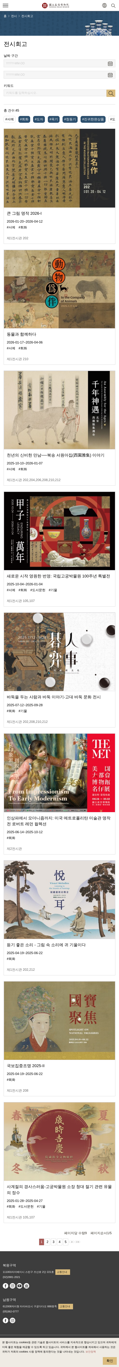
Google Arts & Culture (26, 1286)
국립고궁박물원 (55, 5)
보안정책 (91, 1351)
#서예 (9, 119)
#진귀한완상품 (93, 119)
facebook (5, 1286)
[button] (104, 5)
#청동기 (70, 119)
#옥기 (53, 119)
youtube (19, 1286)
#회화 (24, 119)
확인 (109, 1361)
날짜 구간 (11, 56)
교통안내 (62, 1271)
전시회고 (27, 16)
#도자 (39, 119)
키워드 (9, 86)
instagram (12, 1286)
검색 (110, 93)
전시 (14, 16)
